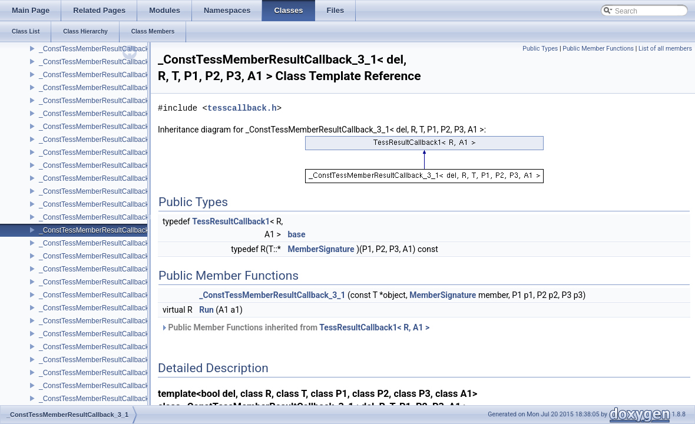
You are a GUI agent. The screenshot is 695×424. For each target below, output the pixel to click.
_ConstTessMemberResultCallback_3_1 (101, 230)
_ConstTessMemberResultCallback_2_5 (101, 178)
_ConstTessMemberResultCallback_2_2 (101, 101)
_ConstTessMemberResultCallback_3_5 (101, 334)
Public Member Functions (598, 48)
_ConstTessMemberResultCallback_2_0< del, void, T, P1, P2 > (137, 62)
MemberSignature (320, 249)
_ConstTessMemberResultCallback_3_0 (101, 204)
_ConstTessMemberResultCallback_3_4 (101, 308)
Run (206, 309)
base (296, 234)
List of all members (665, 48)
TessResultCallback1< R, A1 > (374, 327)
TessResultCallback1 (231, 221)
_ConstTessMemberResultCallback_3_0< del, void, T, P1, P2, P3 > (143, 217)
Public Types (540, 48)
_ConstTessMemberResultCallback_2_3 (101, 126)
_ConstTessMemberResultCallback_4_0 (101, 360)
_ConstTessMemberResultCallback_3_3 (101, 282)
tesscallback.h (242, 108)
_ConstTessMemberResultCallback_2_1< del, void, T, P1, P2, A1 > (143, 88)
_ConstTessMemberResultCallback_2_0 (101, 49)
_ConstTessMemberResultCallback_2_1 (101, 75)
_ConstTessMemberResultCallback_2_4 (101, 152)
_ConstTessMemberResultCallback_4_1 (101, 386)
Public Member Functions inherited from (295, 327)
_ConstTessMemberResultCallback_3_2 (101, 256)
